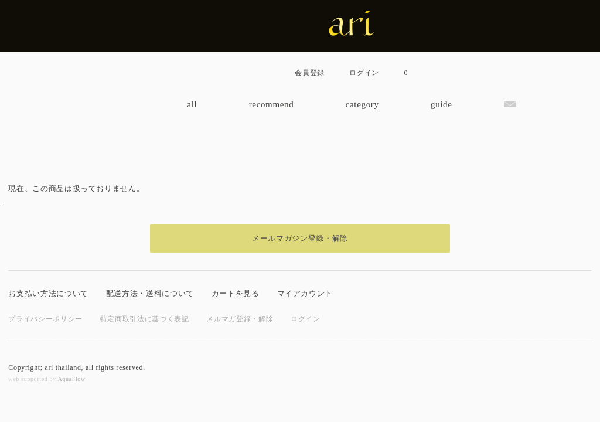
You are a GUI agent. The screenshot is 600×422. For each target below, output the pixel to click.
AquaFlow (71, 379)
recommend (271, 104)
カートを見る (236, 293)
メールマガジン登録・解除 (300, 238)
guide (441, 104)
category (362, 104)
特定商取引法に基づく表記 (144, 319)
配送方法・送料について (150, 293)
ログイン (306, 319)
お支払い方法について (48, 293)
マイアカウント (305, 293)
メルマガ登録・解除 (239, 319)
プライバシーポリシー (45, 319)
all (192, 104)
